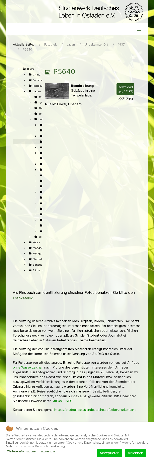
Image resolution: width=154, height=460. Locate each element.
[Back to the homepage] (100, 11)
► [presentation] (24, 74)
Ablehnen (135, 453)
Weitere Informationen (22, 451)
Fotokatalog (23, 298)
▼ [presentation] (19, 69)
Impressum (48, 451)
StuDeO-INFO (62, 401)
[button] (139, 29)
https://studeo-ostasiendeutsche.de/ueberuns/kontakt (95, 410)
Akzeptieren (109, 453)
